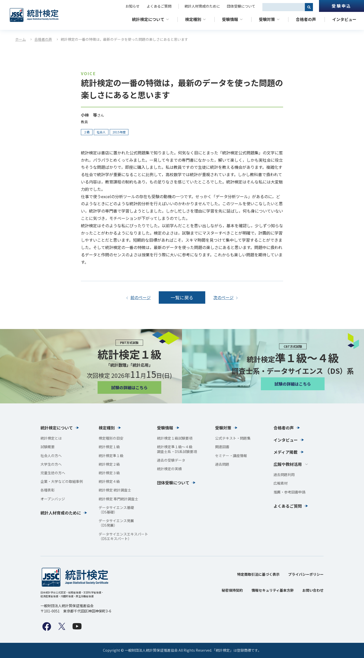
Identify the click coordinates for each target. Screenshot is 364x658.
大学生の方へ (51, 464)
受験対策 (267, 19)
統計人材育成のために (202, 6)
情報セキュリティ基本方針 (273, 590)
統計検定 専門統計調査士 (118, 499)
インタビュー (344, 19)
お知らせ (132, 6)
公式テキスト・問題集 (233, 438)
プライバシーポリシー (306, 574)
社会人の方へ (51, 455)
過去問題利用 (284, 474)
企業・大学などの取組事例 (61, 481)
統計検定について (148, 19)
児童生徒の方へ (52, 472)
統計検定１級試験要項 (174, 438)
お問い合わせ (313, 590)
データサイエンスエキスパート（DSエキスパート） (123, 536)
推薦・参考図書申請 (289, 492)
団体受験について (241, 6)
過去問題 (222, 464)
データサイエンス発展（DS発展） (116, 522)
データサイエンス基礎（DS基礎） (116, 509)
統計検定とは (51, 438)
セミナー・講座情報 (231, 455)
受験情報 (230, 19)
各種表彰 (47, 490)
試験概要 (47, 446)
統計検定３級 (109, 472)
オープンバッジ (52, 499)
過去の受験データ (171, 460)
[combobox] (283, 7)
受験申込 (341, 6)
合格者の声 (306, 19)
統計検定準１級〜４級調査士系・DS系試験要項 (177, 449)
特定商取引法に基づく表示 (258, 574)
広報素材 (281, 483)
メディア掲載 (286, 452)
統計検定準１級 (111, 455)
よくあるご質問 (159, 6)
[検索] (309, 7)
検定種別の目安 (111, 438)
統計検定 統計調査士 (115, 490)
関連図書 (222, 446)
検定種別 (193, 19)
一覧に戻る (182, 297)
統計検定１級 (109, 446)
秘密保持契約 (232, 590)
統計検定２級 (109, 464)
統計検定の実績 (169, 468)
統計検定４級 (109, 481)
